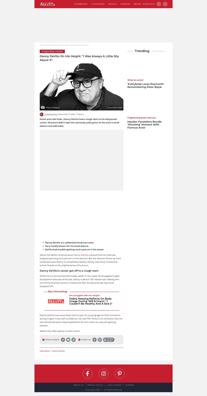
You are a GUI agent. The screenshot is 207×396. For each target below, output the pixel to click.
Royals (112, 4)
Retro (137, 4)
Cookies (129, 385)
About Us (78, 385)
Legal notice (114, 385)
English (149, 4)
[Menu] (165, 4)
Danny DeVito (81, 255)
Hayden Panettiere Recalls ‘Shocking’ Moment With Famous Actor (144, 124)
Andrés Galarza (51, 114)
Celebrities (80, 4)
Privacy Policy (95, 385)
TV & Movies (97, 4)
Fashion (125, 4)
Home (41, 45)
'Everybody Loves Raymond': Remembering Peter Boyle (145, 85)
